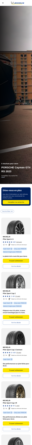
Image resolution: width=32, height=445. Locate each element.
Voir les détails (16, 266)
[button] (12, 242)
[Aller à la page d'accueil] (17, 2)
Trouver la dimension (16, 261)
